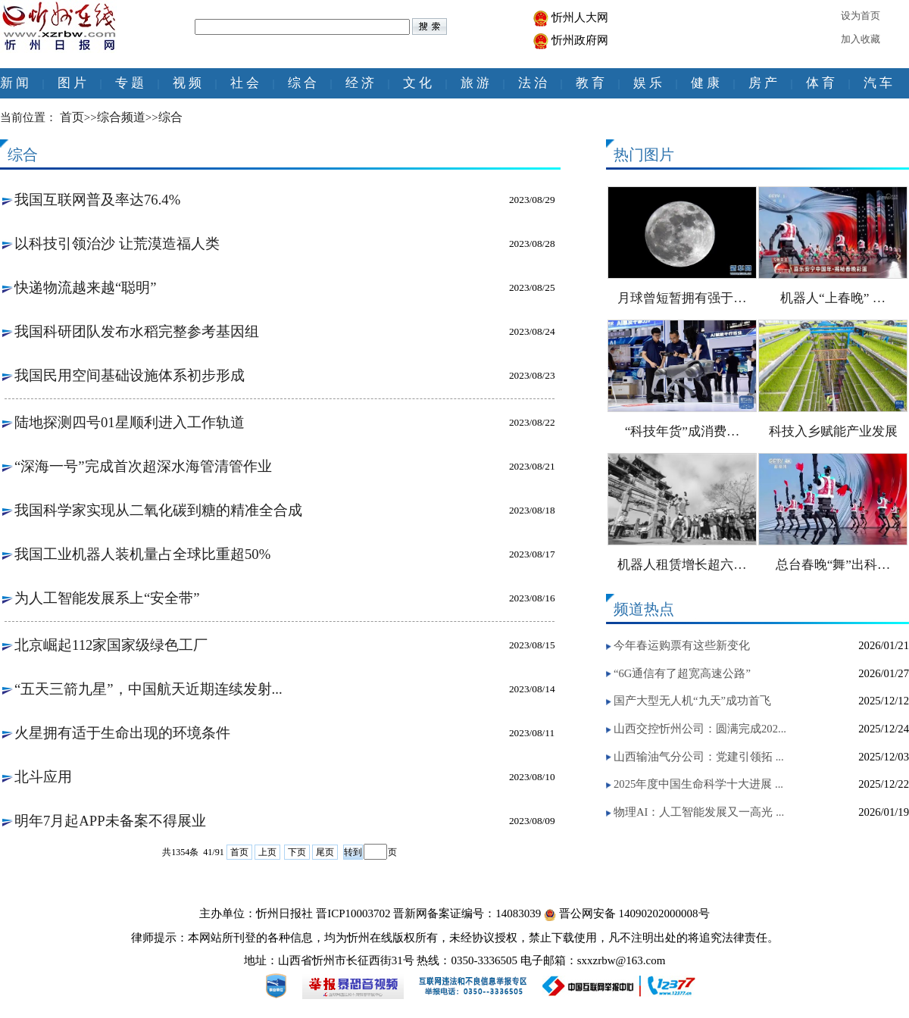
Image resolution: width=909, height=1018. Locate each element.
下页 (297, 852)
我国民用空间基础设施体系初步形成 (129, 375)
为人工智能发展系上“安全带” (107, 598)
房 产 (762, 83)
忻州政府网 (579, 40)
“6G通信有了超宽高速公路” (682, 673)
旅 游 (475, 83)
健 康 (705, 83)
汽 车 (878, 83)
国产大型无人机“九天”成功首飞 (692, 701)
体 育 (820, 83)
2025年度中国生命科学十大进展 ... (698, 784)
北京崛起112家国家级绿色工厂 (111, 645)
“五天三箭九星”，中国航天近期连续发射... (148, 689)
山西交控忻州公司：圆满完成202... (700, 729)
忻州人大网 (579, 17)
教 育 (590, 83)
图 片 (72, 83)
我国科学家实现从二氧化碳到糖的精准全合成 (158, 510)
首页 (239, 852)
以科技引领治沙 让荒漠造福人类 (117, 243)
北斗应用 (43, 777)
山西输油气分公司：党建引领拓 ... (699, 757)
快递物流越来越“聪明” (85, 287)
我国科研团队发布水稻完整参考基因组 (136, 331)
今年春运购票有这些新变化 (682, 645)
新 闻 (14, 83)
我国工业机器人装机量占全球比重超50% (142, 554)
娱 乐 (647, 83)
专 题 (129, 83)
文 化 (417, 83)
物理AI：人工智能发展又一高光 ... (699, 812)
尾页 (325, 852)
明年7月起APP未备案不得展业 (110, 821)
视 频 (187, 83)
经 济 (359, 83)
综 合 (302, 83)
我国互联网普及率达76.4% (97, 200)
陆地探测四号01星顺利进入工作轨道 (129, 422)
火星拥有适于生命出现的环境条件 (122, 733)
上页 (267, 852)
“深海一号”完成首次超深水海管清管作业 (143, 466)
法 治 (532, 83)
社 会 (244, 83)
